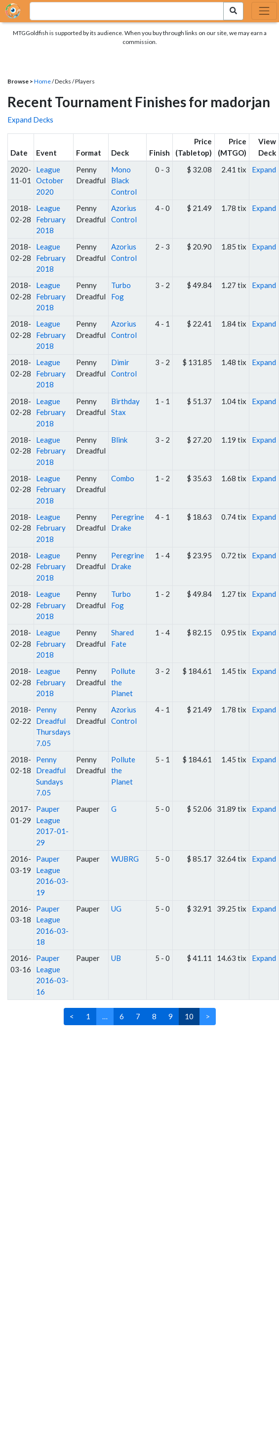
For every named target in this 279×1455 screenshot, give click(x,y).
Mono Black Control (124, 180)
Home (42, 81)
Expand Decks (30, 119)
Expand (264, 169)
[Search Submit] (233, 11)
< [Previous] (72, 1016)
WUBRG (125, 858)
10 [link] (189, 1016)
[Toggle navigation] (264, 11)
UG (116, 908)
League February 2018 (51, 219)
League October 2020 (50, 180)
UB (116, 958)
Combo (122, 478)
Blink (119, 439)
